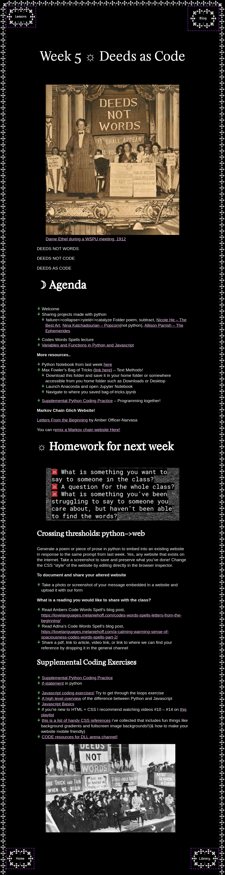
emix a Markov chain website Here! (87, 429)
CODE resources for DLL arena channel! (80, 737)
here (108, 364)
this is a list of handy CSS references (76, 720)
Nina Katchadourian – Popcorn (91, 325)
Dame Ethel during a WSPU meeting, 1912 (86, 239)
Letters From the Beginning (62, 420)
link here (103, 370)
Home (20, 858)
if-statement (53, 683)
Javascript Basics (58, 704)
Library (204, 858)
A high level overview (61, 698)
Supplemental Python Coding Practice (77, 400)
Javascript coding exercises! (68, 693)
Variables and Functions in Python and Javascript (88, 345)
